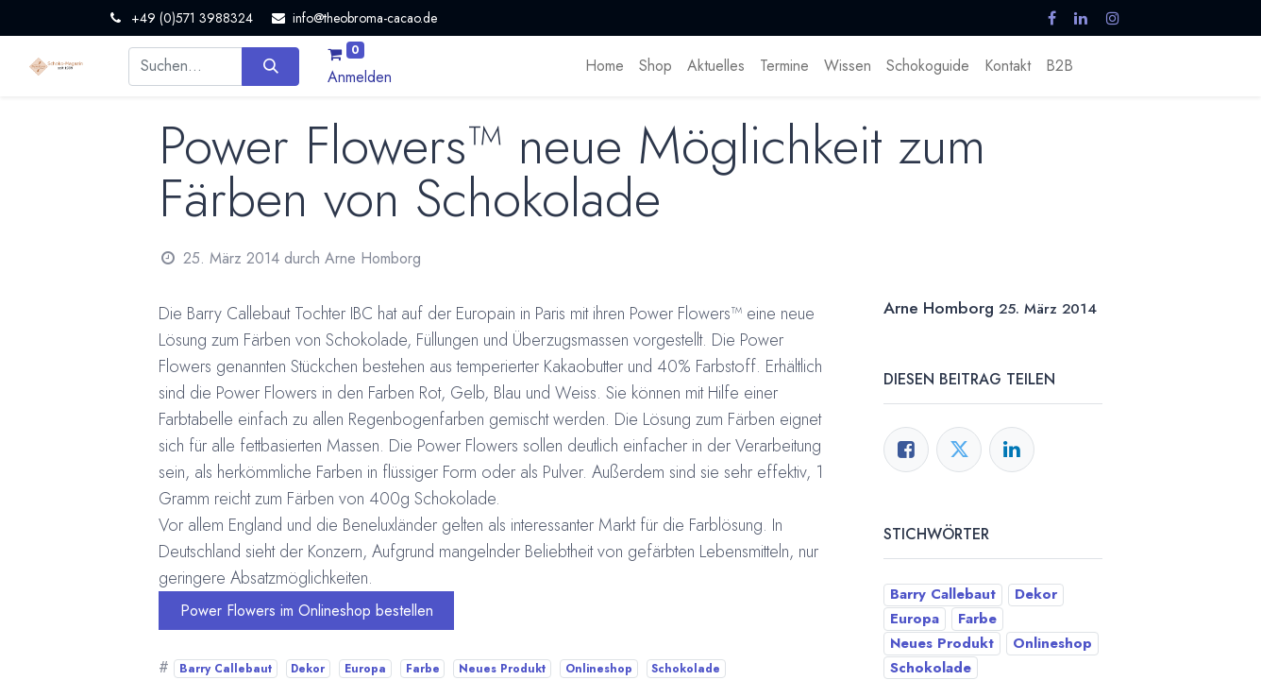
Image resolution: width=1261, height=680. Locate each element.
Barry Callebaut (225, 668)
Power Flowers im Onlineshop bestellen (306, 610)
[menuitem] (604, 66)
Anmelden (360, 77)
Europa (365, 668)
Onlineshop (598, 668)
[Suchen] (270, 66)
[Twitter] (959, 449)
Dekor (308, 668)
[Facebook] (906, 449)
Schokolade (685, 668)
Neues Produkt (502, 668)
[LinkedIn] (1011, 449)
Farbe (423, 668)
